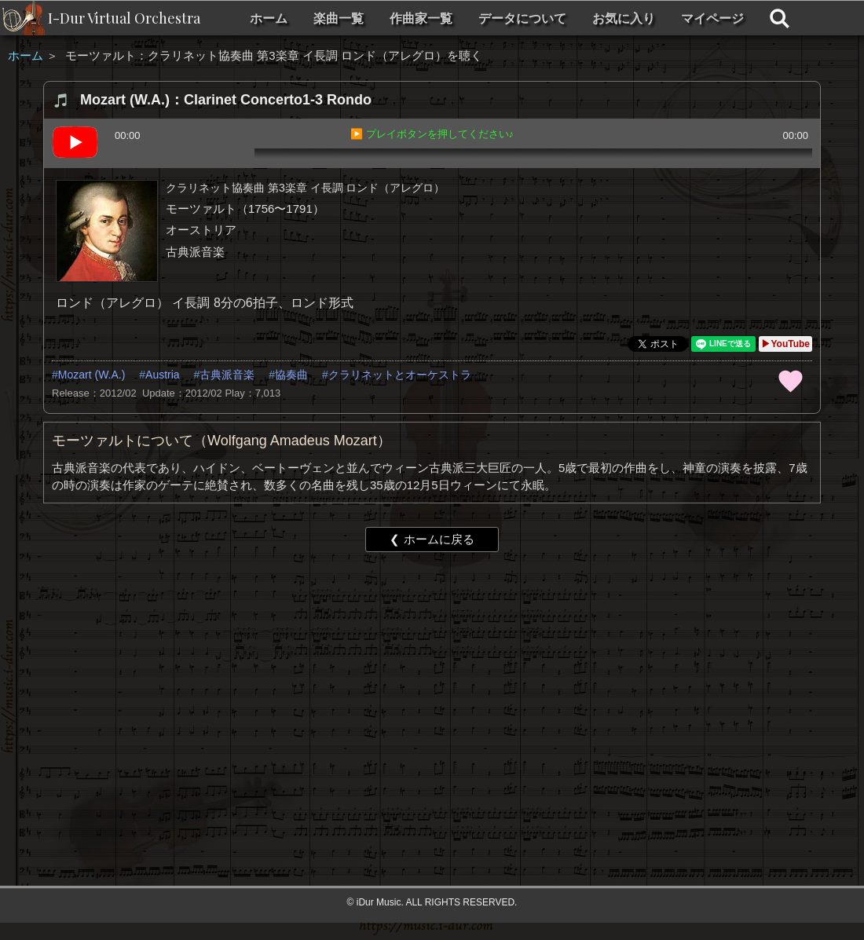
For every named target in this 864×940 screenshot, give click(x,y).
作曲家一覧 (421, 18)
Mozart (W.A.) (92, 374)
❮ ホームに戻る (432, 539)
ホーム (268, 18)
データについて (522, 18)
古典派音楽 (227, 374)
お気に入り (623, 18)
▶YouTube (785, 343)
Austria (162, 374)
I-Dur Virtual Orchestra (124, 18)
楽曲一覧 (338, 18)
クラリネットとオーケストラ (399, 374)
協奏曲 (291, 374)
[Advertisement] (339, 686)
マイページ (712, 18)
